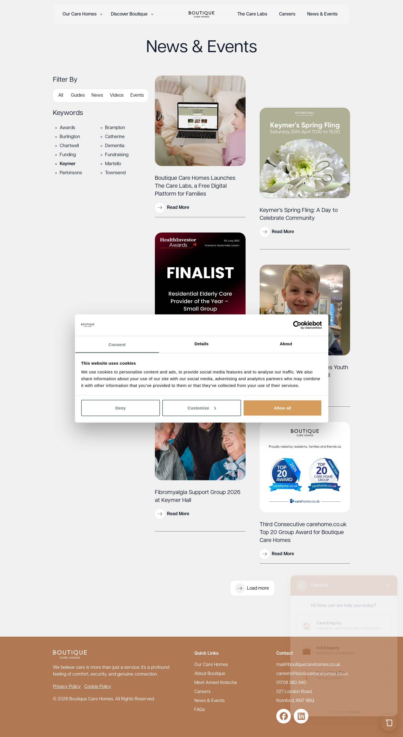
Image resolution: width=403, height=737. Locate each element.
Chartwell (69, 146)
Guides (78, 95)
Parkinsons (71, 173)
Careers (287, 14)
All (60, 95)
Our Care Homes (80, 14)
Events (137, 95)
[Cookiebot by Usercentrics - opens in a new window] (297, 325)
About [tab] (286, 343)
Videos (117, 95)
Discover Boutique (129, 14)
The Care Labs (252, 14)
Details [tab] (202, 343)
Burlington (70, 137)
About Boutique (209, 674)
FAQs (199, 710)
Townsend (115, 173)
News (97, 95)
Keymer (67, 164)
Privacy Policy (67, 687)
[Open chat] (388, 722)
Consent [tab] (117, 344)
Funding (68, 155)
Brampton (115, 128)
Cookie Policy (97, 687)
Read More (172, 208)
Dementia (114, 146)
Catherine (115, 137)
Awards (67, 128)
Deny (120, 407)
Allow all (282, 407)
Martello (113, 164)
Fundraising (116, 155)
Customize (202, 407)
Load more (252, 588)
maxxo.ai (354, 707)
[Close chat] (388, 581)
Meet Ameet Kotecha (215, 683)
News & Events (322, 14)
